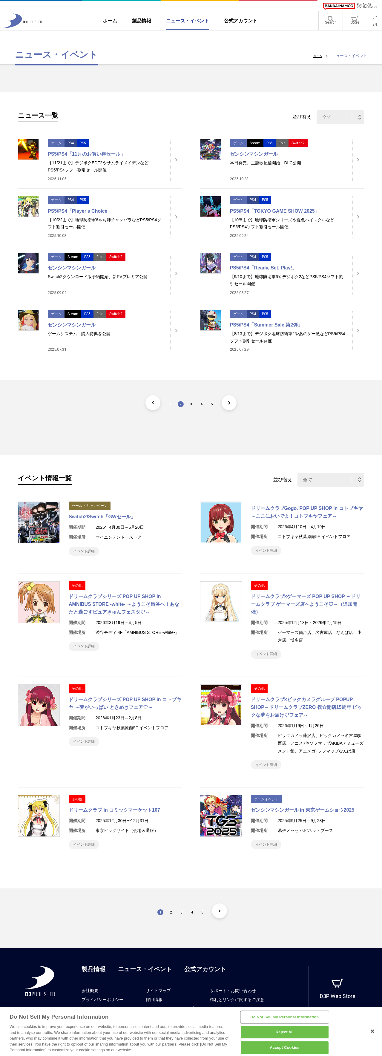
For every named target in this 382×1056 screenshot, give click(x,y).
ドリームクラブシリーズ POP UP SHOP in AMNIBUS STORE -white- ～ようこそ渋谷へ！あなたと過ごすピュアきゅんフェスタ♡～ (124, 607)
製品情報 (93, 981)
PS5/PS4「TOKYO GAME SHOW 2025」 (275, 211)
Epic (282, 143)
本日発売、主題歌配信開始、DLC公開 (265, 162)
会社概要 (90, 1002)
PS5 (83, 143)
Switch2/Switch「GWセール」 (102, 516)
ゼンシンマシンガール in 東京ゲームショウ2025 (303, 818)
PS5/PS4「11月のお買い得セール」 (86, 154)
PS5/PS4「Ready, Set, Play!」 (263, 267)
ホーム (316, 55)
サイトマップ (158, 1002)
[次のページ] (240, 402)
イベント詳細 (87, 552)
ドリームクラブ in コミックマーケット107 (114, 818)
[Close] (372, 1033)
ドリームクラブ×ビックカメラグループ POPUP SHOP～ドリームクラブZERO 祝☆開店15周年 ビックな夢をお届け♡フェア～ (306, 713)
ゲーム (56, 143)
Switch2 (298, 143)
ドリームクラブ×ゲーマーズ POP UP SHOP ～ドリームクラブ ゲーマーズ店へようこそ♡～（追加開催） (306, 607)
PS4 (70, 143)
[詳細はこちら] (176, 160)
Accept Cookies (284, 1049)
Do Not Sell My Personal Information (284, 1019)
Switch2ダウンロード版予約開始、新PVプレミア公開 (98, 276)
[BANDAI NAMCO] (350, 6)
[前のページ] (141, 402)
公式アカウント (205, 981)
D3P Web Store (337, 1008)
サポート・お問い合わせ (233, 1002)
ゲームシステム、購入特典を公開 (79, 333)
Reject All (285, 1034)
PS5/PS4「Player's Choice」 (80, 211)
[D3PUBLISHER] (22, 28)
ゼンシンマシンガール (254, 154)
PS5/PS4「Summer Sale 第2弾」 (266, 324)
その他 (77, 588)
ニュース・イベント (145, 981)
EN (374, 27)
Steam (255, 143)
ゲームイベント (266, 808)
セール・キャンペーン (90, 506)
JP (374, 20)
